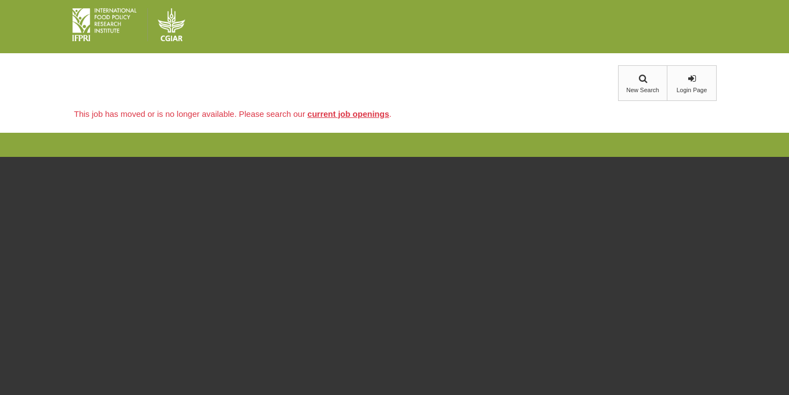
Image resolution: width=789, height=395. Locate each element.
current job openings (348, 114)
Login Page (692, 90)
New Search (642, 90)
